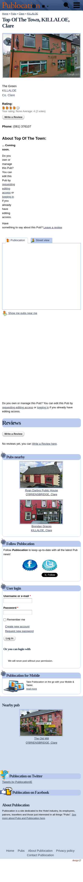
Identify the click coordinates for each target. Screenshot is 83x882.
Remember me (16, 619)
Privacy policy (65, 850)
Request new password (19, 631)
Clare (21, 13)
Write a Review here (44, 443)
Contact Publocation (40, 855)
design (76, 860)
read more (31, 688)
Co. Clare (8, 95)
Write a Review (13, 117)
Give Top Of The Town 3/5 (11, 107)
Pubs (13, 13)
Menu (76, 5)
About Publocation (40, 850)
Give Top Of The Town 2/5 (7, 107)
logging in (43, 407)
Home (5, 13)
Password (10, 607)
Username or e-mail (17, 596)
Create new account (17, 626)
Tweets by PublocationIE (17, 781)
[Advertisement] (43, 180)
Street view (42, 240)
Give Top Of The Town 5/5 (18, 107)
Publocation (18, 240)
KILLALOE (32, 13)
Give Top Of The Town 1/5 (4, 107)
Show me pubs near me (22, 313)
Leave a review (53, 227)
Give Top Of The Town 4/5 (14, 107)
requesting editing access (17, 407)
